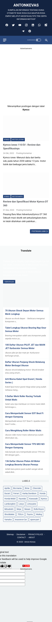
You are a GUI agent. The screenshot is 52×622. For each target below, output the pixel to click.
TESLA (20, 514)
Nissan (27, 509)
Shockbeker (9, 514)
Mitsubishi (8, 509)
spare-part (34, 519)
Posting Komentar (24, 153)
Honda (42, 493)
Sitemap (10, 534)
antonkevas (26, 5)
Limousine (31, 504)
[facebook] (6, 25)
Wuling (39, 514)
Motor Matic (17, 196)
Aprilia (7, 488)
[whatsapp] (39, 25)
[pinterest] (29, 31)
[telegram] (23, 31)
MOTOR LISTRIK (18, 140)
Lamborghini (9, 504)
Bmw (27, 488)
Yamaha (8, 519)
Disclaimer (21, 534)
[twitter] (13, 25)
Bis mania (17, 488)
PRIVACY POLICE (35, 534)
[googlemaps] (46, 25)
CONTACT (21, 537)
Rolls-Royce (39, 509)
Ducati (7, 493)
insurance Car (21, 519)
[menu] (4, 40)
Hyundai (22, 499)
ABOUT (32, 537)
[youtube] (19, 25)
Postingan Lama (39, 231)
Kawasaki (33, 499)
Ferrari (16, 493)
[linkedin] (32, 25)
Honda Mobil (9, 499)
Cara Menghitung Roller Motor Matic (23, 430)
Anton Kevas (29, 542)
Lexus (21, 504)
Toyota (30, 514)
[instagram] (26, 25)
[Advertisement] (26, 75)
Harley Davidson (29, 493)
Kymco (7, 140)
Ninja (19, 509)
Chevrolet (37, 488)
